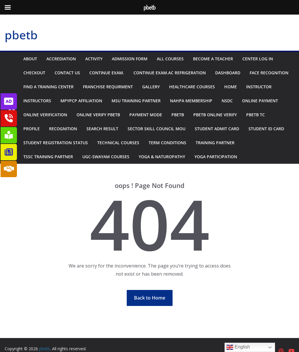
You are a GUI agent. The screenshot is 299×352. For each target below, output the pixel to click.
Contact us (67, 72)
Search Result (102, 128)
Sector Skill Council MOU (156, 128)
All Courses (170, 58)
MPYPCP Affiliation (81, 100)
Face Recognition (269, 72)
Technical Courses (118, 142)
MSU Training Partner (136, 100)
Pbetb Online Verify (215, 114)
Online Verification (45, 114)
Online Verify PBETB (98, 114)
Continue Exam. (106, 72)
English (238, 347)
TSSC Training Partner (48, 156)
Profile (31, 128)
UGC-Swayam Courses (105, 156)
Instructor (259, 86)
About (30, 58)
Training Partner (215, 142)
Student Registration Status (55, 142)
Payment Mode (145, 114)
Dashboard (227, 72)
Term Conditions (167, 142)
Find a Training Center (48, 86)
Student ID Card (266, 128)
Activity (93, 58)
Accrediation (61, 58)
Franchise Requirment (108, 86)
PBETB (177, 114)
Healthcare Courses (192, 86)
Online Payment (260, 100)
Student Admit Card (217, 128)
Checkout (34, 72)
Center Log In (257, 58)
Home (230, 86)
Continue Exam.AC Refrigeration (169, 72)
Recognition (63, 128)
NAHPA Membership (191, 100)
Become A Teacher (213, 58)
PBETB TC (255, 114)
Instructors (37, 100)
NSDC (227, 100)
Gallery (151, 86)
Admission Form (129, 58)
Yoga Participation (215, 156)
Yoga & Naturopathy (162, 156)
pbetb (21, 35)
